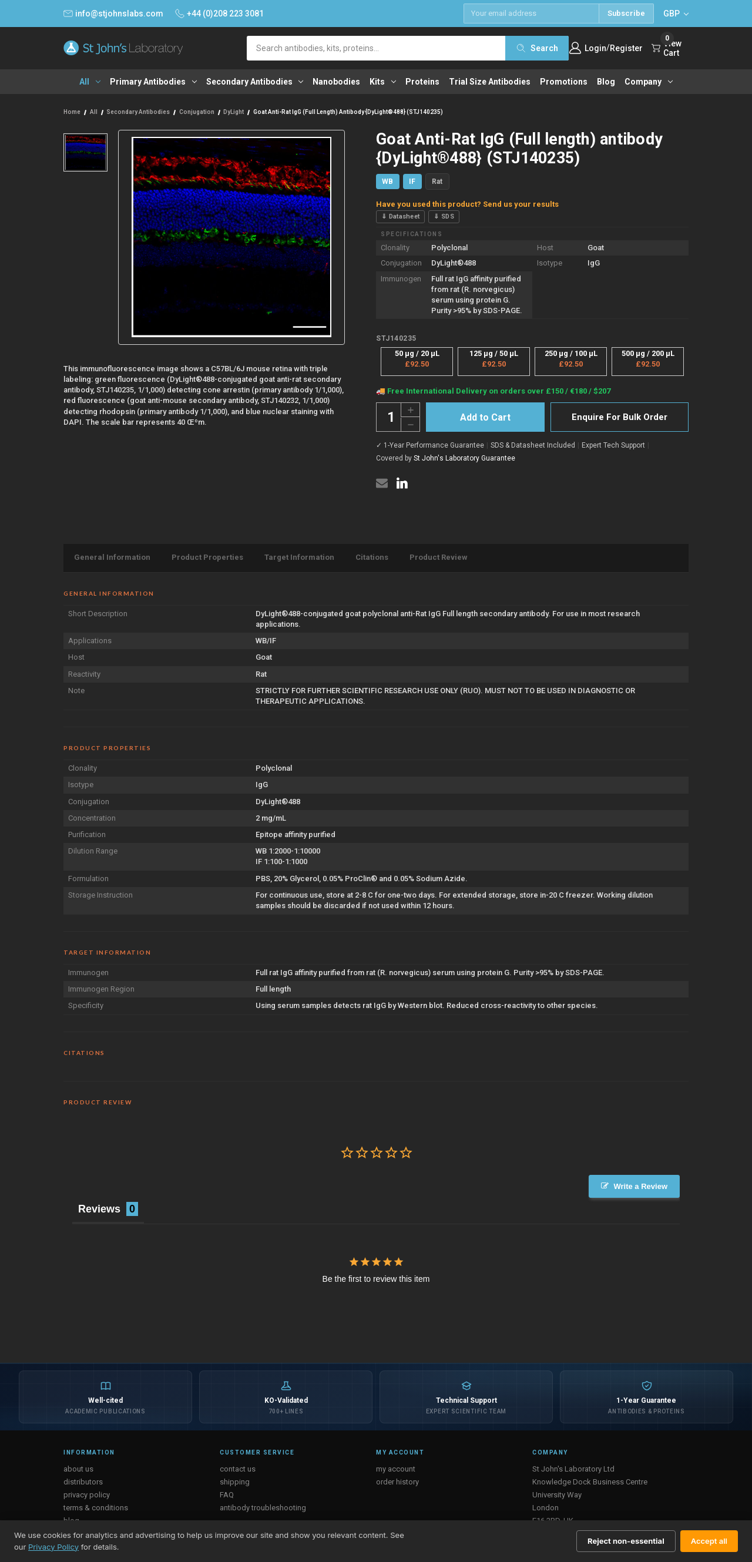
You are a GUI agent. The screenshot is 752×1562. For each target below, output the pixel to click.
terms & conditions (95, 1507)
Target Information (299, 557)
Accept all (709, 1541)
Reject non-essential (626, 1541)
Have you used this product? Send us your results (467, 204)
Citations (371, 557)
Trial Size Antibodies (490, 81)
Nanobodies (336, 81)
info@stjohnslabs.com (113, 13)
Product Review (438, 557)
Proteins (422, 81)
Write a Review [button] (640, 1186)
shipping (235, 1481)
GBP (676, 13)
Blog (606, 81)
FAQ (227, 1494)
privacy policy (86, 1494)
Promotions (564, 81)
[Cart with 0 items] (670, 48)
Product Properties (207, 557)
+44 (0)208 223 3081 (219, 13)
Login (595, 48)
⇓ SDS (444, 216)
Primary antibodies (153, 81)
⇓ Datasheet (400, 216)
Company (649, 81)
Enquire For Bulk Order (619, 417)
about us (78, 1468)
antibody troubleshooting (263, 1507)
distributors (83, 1481)
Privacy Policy (53, 1546)
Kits (383, 81)
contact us (238, 1468)
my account (395, 1468)
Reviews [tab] (99, 1209)
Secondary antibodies (255, 81)
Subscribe (626, 13)
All (89, 81)
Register (626, 48)
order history (397, 1481)
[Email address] (531, 13)
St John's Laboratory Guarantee (464, 458)
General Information (112, 557)
